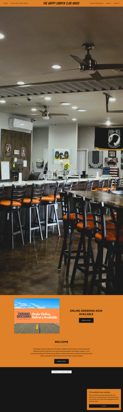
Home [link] (5, 3)
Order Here (86, 320)
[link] (61, 4)
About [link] (108, 3)
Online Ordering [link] (96, 3)
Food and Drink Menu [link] (19, 3)
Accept (103, 406)
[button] (117, 3)
